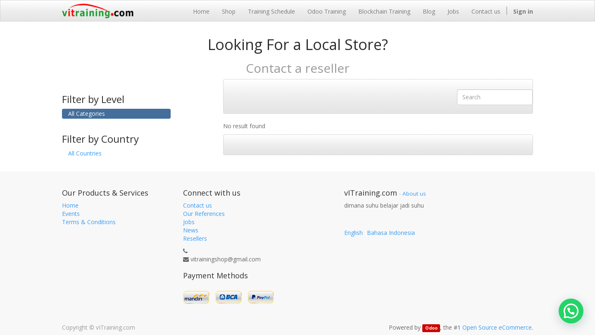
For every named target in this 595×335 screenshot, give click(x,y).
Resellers (195, 238)
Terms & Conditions (89, 222)
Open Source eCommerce (497, 327)
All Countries (85, 153)
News (190, 230)
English (353, 233)
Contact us (197, 205)
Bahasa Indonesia (391, 233)
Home (70, 205)
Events (71, 214)
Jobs (189, 222)
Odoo (431, 328)
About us (414, 193)
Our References (204, 214)
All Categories (86, 113)
